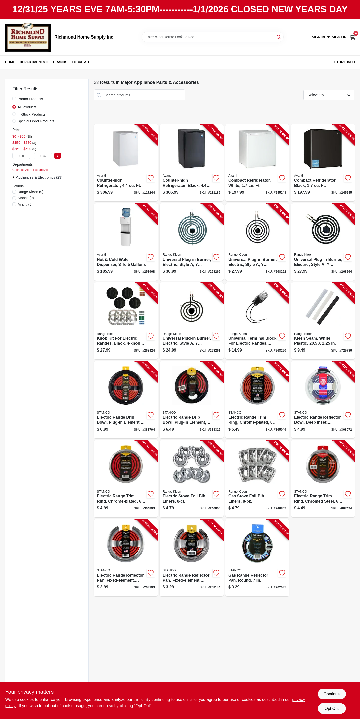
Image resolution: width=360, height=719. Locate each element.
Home (10, 62)
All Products (27, 107)
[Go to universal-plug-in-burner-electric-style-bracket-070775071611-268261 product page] (192, 321)
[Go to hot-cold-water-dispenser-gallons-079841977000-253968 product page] (126, 242)
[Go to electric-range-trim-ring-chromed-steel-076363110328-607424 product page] (323, 479)
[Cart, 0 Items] (352, 37)
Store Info (344, 62)
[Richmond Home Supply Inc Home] (28, 37)
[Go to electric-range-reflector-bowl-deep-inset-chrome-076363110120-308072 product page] (323, 399)
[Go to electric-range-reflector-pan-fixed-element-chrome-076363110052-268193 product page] (126, 557)
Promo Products (30, 99)
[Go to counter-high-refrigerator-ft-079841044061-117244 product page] (126, 162)
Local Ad (80, 62)
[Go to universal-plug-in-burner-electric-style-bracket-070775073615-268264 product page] (323, 242)
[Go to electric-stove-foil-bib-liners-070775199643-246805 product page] (192, 479)
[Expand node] (14, 177)
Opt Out (331, 708)
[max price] (43, 156)
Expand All (40, 170)
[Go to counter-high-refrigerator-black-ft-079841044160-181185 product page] (192, 162)
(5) (25, 204)
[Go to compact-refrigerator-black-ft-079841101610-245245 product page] (323, 162)
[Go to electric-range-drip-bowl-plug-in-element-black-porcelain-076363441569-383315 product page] (192, 399)
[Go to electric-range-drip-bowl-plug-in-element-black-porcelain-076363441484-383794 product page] (126, 399)
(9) (30, 192)
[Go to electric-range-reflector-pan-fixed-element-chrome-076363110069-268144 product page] (192, 557)
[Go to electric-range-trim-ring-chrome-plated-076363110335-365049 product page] (257, 399)
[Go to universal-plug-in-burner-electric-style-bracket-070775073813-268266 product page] (192, 242)
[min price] (21, 156)
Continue (331, 694)
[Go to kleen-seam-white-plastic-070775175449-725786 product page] (323, 321)
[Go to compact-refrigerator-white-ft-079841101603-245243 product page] (257, 162)
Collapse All (20, 170)
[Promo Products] (14, 98)
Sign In (318, 37)
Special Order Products (36, 121)
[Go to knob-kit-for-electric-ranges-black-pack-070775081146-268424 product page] (126, 321)
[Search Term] (213, 37)
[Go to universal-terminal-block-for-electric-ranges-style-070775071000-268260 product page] (257, 321)
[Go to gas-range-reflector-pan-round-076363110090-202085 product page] (257, 557)
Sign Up (339, 37)
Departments (32, 62)
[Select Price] (57, 156)
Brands (60, 62)
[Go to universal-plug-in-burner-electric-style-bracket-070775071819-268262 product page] (257, 242)
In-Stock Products (32, 114)
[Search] (279, 36)
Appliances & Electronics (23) (39, 177)
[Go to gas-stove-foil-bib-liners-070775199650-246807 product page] (257, 479)
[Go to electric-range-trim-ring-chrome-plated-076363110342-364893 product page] (126, 479)
